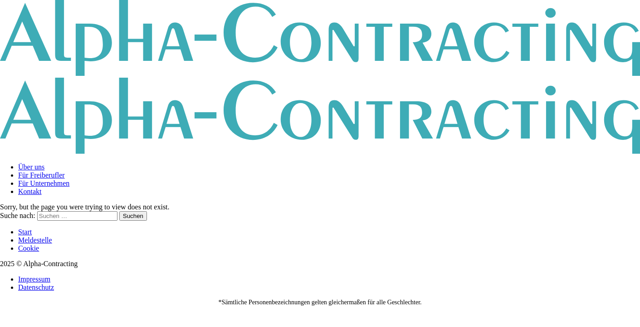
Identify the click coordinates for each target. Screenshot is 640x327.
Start (25, 232)
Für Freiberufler (41, 175)
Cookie (28, 248)
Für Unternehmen (43, 183)
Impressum (34, 279)
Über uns (31, 167)
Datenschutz (36, 287)
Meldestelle (35, 240)
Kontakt (30, 191)
